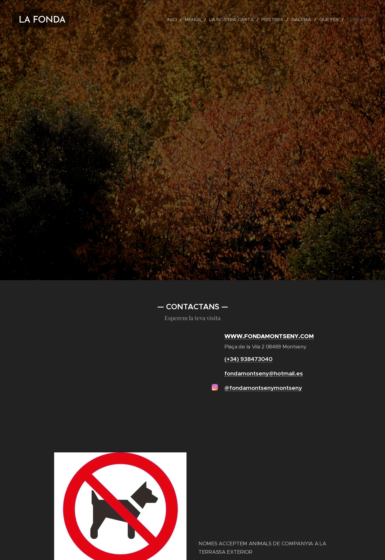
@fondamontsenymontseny (263, 387)
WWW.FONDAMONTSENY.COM (269, 336)
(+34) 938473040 (248, 359)
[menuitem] (196, 19)
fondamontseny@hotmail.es (263, 373)
